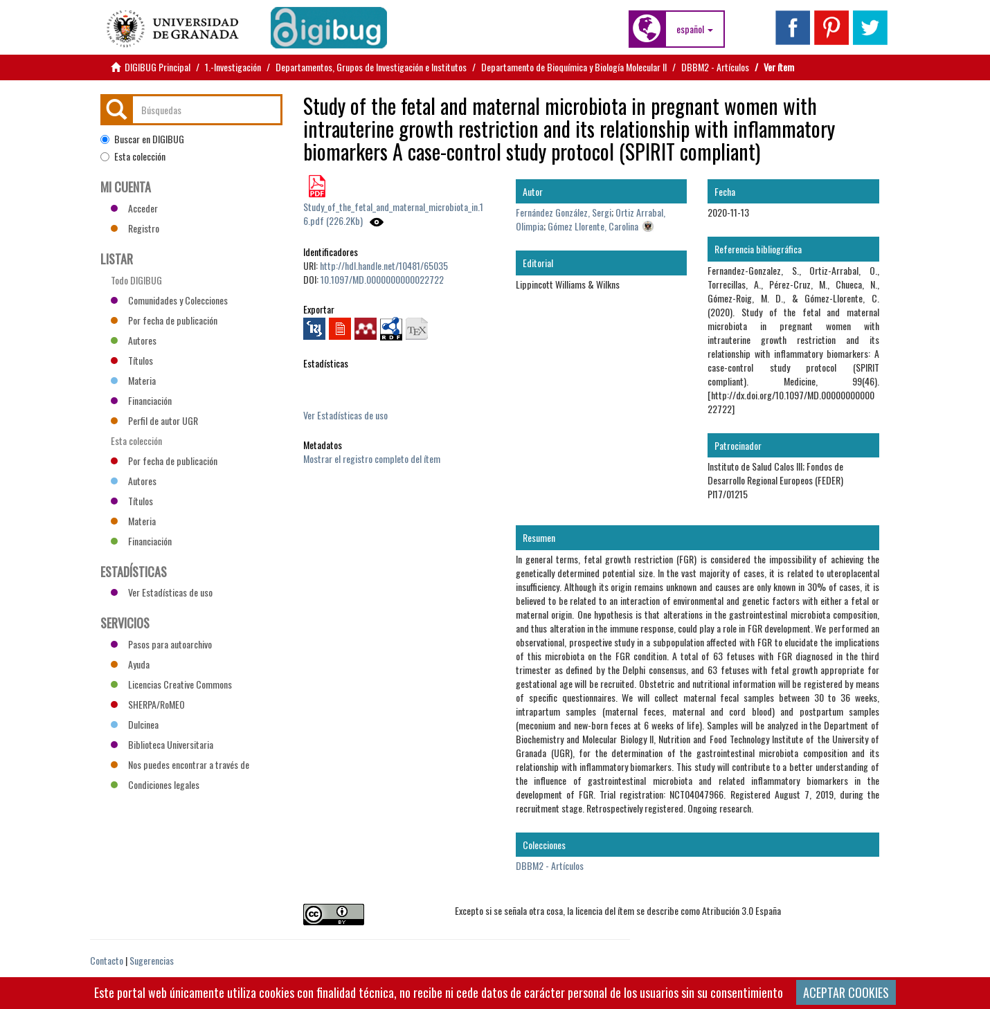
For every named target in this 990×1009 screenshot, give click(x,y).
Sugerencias (151, 960)
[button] (695, 29)
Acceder (134, 208)
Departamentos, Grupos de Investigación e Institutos (371, 67)
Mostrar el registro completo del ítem (371, 458)
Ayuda (130, 664)
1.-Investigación (233, 67)
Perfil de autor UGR (154, 420)
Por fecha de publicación (164, 320)
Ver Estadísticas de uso (345, 415)
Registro (135, 228)
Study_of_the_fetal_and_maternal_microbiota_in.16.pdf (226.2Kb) (393, 213)
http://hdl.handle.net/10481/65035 (384, 265)
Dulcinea (135, 724)
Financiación (141, 400)
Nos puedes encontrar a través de (180, 764)
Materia (133, 380)
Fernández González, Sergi (563, 212)
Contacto (106, 960)
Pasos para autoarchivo (161, 644)
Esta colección (132, 156)
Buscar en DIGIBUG (142, 139)
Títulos (132, 360)
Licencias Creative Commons (171, 684)
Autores (133, 340)
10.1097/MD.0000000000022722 (382, 279)
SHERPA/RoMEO (148, 704)
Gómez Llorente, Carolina (593, 226)
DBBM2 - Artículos (715, 67)
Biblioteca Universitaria (162, 744)
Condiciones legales (155, 784)
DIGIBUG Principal (157, 67)
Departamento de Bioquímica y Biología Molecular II (574, 67)
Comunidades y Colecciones (169, 300)
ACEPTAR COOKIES (846, 992)
